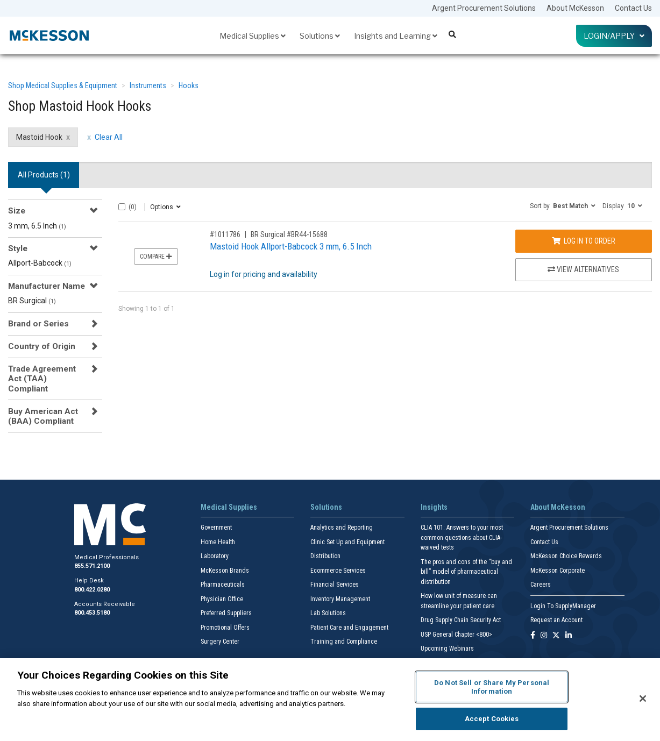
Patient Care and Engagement (349, 627)
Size (16, 211)
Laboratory (215, 556)
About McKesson (575, 8)
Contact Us (633, 8)
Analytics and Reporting (341, 527)
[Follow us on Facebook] (532, 636)
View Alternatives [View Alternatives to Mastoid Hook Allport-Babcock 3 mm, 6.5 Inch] (583, 269)
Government (216, 527)
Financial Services (334, 584)
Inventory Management (340, 599)
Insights (434, 507)
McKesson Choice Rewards (566, 556)
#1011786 (225, 234)
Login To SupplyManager (563, 606)
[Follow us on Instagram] (544, 636)
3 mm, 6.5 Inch (37, 226)
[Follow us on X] (556, 636)
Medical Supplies (252, 35)
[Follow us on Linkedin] (568, 636)
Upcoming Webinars (447, 648)
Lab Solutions (328, 613)
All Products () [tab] (44, 174)
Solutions (320, 35)
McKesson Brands (225, 570)
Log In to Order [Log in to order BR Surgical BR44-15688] (583, 241)
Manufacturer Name (46, 286)
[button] (562, 205)
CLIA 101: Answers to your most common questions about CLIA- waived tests (462, 537)
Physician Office (222, 599)
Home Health (218, 542)
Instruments (148, 85)
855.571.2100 (92, 565)
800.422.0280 (92, 589)
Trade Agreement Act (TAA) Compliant (42, 379)
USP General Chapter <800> (456, 634)
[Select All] (121, 206)
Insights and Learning (395, 35)
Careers (540, 584)
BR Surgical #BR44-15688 (289, 234)
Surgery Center (220, 641)
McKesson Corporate (557, 570)
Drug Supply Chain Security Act (461, 620)
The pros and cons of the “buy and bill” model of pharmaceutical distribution (466, 572)
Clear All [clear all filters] (109, 137)
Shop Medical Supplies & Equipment (62, 85)
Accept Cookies (492, 719)
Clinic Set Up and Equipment (347, 542)
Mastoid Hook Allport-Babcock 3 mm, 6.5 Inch (291, 246)
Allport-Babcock (40, 263)
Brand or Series (38, 324)
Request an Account (556, 620)
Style (17, 248)
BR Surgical (32, 300)
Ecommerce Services (338, 570)
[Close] (643, 698)
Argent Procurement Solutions (484, 8)
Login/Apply (614, 35)
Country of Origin (41, 346)
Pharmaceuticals (223, 584)
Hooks (188, 85)
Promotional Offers (225, 627)
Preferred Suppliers (226, 613)
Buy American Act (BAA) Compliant (43, 416)
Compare (156, 256)
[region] (330, 699)
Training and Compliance (343, 641)
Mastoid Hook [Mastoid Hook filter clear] (39, 137)
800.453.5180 (92, 612)
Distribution (325, 556)
